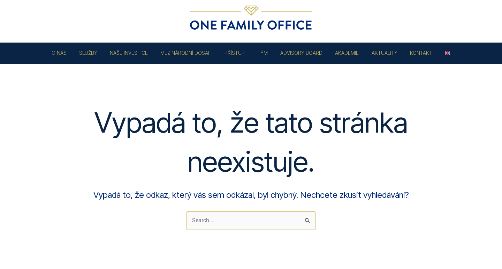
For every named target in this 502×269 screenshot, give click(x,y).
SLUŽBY (99, 53)
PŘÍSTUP (237, 53)
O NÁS (71, 53)
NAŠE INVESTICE (136, 53)
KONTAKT (411, 53)
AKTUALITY (376, 53)
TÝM (262, 53)
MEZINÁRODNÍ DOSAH (191, 53)
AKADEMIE (341, 53)
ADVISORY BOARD (299, 53)
